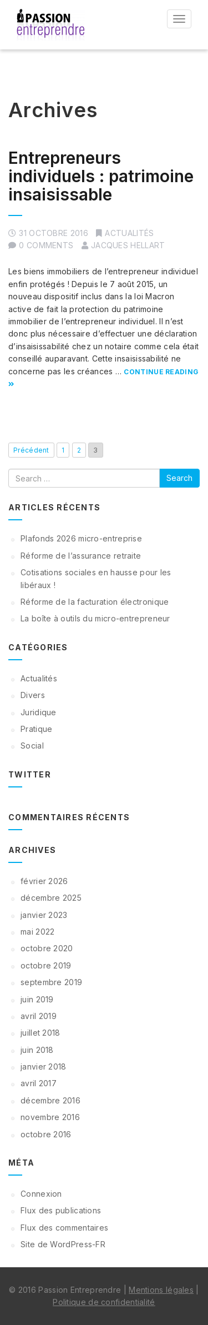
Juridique (39, 712)
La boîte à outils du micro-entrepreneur (95, 618)
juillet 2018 (40, 1032)
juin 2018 (37, 1050)
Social (32, 745)
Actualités (129, 233)
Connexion (41, 1193)
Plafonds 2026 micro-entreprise (81, 538)
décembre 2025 (51, 897)
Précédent (31, 450)
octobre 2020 (47, 948)
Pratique (36, 729)
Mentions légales (161, 1289)
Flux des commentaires (64, 1227)
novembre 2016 (50, 1117)
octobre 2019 (46, 965)
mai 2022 (37, 931)
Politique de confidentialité (104, 1302)
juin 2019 (37, 999)
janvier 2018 (44, 1066)
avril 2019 (39, 1016)
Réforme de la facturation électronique (95, 601)
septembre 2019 (51, 982)
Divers (33, 695)
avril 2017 (39, 1083)
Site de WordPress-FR (63, 1244)
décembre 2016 (50, 1100)
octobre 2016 (46, 1134)
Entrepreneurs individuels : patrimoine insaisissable (101, 176)
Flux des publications (61, 1210)
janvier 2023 (44, 915)
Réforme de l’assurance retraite (81, 555)
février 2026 (44, 881)
